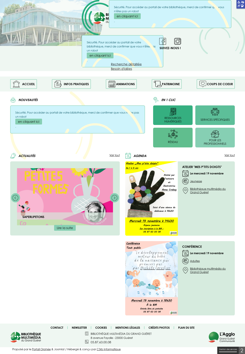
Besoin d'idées (121, 69)
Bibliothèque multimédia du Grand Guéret (208, 190)
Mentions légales (127, 327)
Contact (57, 327)
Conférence (192, 246)
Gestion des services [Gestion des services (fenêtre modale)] (228, 350)
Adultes (195, 261)
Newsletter (79, 327)
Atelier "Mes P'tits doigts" (202, 167)
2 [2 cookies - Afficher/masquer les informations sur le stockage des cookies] (241, 350)
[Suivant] (114, 197)
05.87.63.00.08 (101, 342)
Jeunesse (196, 181)
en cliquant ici (100, 55)
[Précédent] (15, 197)
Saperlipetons (33, 217)
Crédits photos (159, 327)
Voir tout (114, 155)
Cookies (101, 327)
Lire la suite (65, 228)
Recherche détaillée (126, 64)
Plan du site (186, 327)
